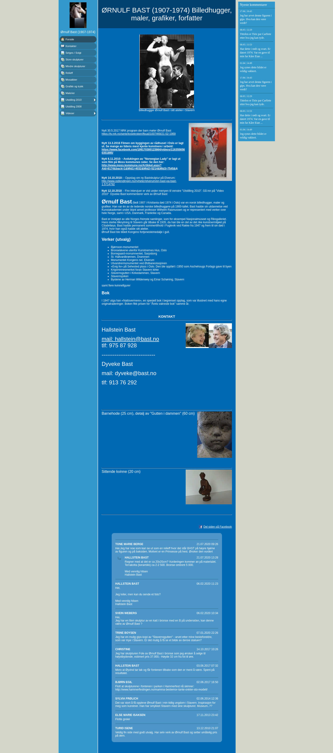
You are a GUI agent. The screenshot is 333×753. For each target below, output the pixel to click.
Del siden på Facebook (218, 526)
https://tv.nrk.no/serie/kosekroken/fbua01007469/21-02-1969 (139, 133)
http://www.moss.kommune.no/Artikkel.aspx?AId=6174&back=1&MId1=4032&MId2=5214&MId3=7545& (139, 167)
